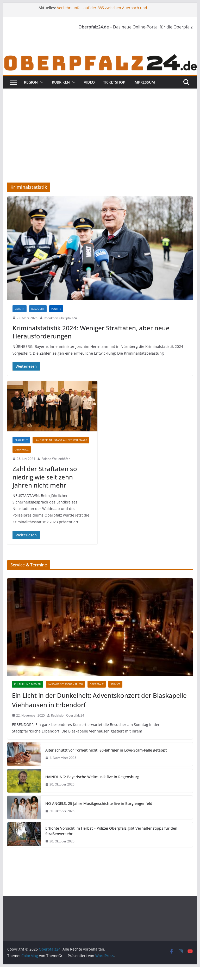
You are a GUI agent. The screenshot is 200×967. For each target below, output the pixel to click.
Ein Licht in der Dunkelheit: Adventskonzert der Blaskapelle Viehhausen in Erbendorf (99, 700)
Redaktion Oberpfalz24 (60, 318)
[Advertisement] (100, 127)
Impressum (144, 82)
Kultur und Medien (27, 684)
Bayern (19, 308)
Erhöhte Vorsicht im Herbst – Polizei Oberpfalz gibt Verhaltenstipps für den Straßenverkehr (111, 831)
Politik (56, 308)
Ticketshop (114, 82)
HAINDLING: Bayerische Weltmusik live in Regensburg (92, 776)
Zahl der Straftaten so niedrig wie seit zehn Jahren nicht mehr (44, 476)
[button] (40, 82)
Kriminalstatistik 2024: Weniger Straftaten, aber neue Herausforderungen (91, 332)
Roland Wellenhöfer (55, 458)
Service (115, 684)
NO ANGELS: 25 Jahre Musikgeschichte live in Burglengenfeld (98, 803)
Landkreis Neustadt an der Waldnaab (61, 440)
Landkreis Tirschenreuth (65, 684)
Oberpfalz (22, 449)
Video (89, 82)
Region (31, 82)
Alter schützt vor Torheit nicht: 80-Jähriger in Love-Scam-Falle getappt (106, 750)
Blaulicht (38, 308)
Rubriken (61, 82)
